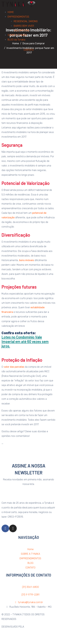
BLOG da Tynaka (16, 39)
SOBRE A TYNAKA (17, 35)
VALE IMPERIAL (22, 30)
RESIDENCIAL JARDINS (26, 21)
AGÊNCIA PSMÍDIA (34, 626)
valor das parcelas (14, 366)
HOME (11, 12)
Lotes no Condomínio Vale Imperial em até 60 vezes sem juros (25, 341)
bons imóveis (26, 260)
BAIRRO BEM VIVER (24, 25)
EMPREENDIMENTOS (18, 16)
